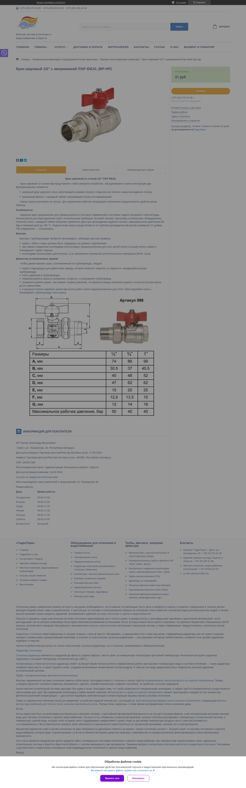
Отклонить (138, 778)
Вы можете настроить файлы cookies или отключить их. (122, 770)
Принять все (112, 778)
